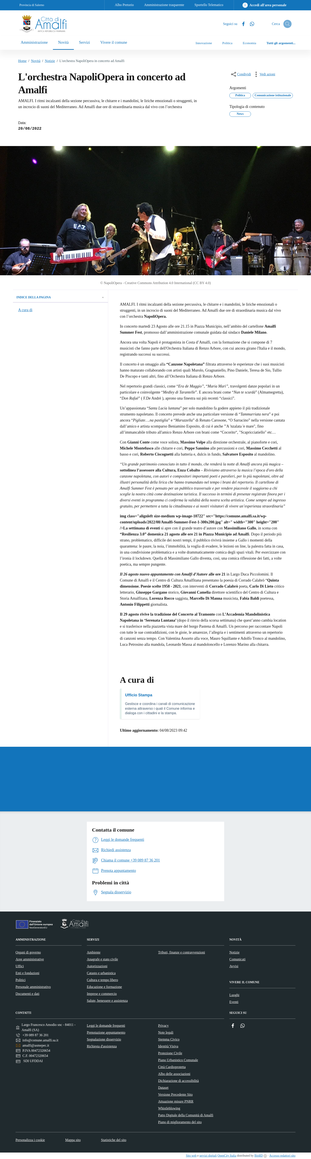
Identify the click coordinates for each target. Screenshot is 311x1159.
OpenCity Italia (226, 1155)
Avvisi (233, 966)
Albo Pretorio (124, 5)
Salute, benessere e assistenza (107, 1000)
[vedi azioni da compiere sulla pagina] (264, 74)
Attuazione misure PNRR (176, 1101)
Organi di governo (28, 952)
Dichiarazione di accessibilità (178, 1081)
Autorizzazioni (97, 966)
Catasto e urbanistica (101, 973)
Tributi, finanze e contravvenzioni (181, 952)
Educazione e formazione (104, 987)
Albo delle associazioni (174, 1074)
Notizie (47, 61)
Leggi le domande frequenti (106, 1025)
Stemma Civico (168, 1039)
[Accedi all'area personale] (264, 5)
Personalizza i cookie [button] (30, 1140)
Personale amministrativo (33, 987)
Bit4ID (258, 1155)
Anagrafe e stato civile (102, 959)
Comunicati (237, 959)
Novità (33, 61)
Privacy (163, 1025)
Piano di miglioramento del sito (180, 1122)
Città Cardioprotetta (172, 1067)
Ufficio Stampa (138, 695)
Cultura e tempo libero (102, 980)
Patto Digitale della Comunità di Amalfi (185, 1115)
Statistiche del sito (113, 1140)
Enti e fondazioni (27, 973)
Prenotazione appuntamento (106, 1032)
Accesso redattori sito (282, 1155)
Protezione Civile (170, 1053)
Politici (20, 980)
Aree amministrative (30, 959)
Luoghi (234, 995)
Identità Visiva (168, 1046)
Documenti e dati (27, 994)
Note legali (165, 1032)
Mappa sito (73, 1140)
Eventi (233, 1002)
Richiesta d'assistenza (102, 1046)
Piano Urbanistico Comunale (178, 1060)
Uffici (20, 966)
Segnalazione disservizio (104, 1039)
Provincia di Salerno (31, 5)
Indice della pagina (60, 297)
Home (22, 61)
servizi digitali (208, 1155)
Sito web (191, 1155)
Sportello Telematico (209, 5)
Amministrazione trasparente (164, 5)
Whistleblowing (169, 1108)
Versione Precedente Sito (175, 1094)
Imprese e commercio (102, 994)
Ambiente (93, 952)
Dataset (163, 1087)
